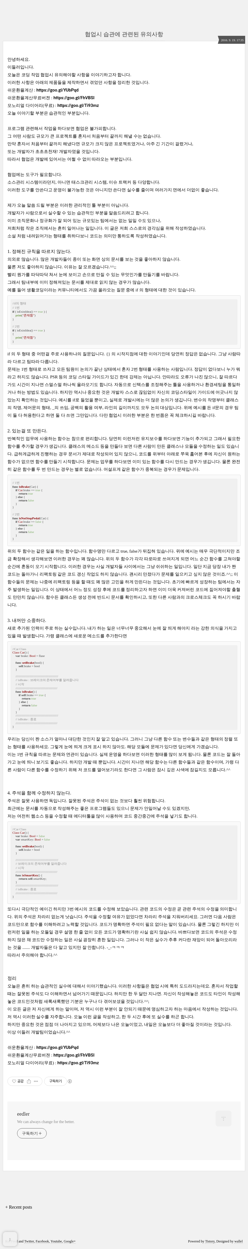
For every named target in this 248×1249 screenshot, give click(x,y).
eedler (23, 1114)
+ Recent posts (18, 1207)
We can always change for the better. (46, 1122)
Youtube (56, 1241)
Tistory (209, 1241)
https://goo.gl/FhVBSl (74, 97)
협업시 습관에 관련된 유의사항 (124, 34)
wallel (238, 1241)
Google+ (70, 1241)
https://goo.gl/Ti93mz (78, 105)
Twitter (29, 1241)
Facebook (42, 1241)
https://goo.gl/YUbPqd (57, 90)
